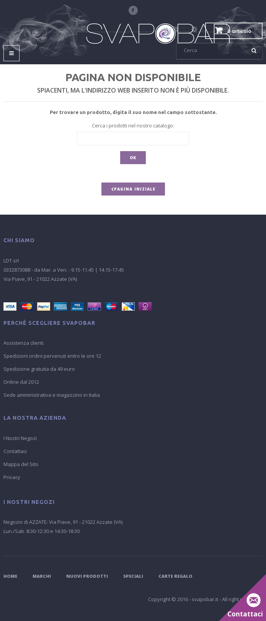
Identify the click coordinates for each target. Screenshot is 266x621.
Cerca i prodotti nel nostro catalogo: (133, 125)
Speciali (133, 576)
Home (10, 576)
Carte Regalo (175, 576)
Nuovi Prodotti (87, 576)
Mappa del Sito (20, 464)
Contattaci (15, 451)
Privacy (11, 477)
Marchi (42, 576)
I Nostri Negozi (20, 438)
